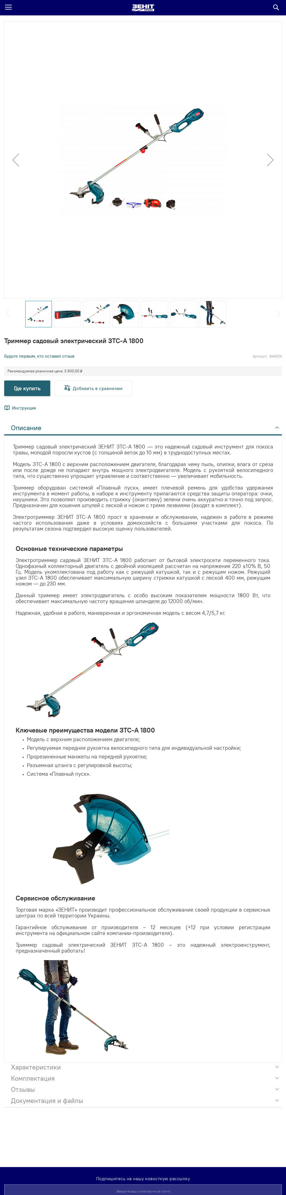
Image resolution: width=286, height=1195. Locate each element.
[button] (15, 159)
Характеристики (36, 1067)
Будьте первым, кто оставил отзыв (39, 356)
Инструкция (24, 408)
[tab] (143, 429)
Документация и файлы (47, 1100)
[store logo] (143, 7)
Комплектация (33, 1078)
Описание (26, 427)
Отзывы (23, 1089)
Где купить (27, 388)
